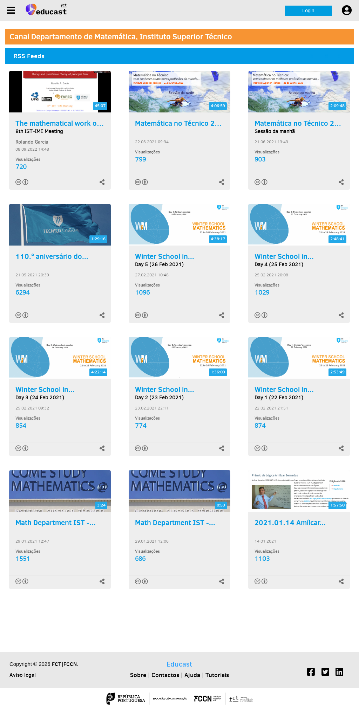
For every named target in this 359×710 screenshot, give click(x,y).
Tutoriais (217, 675)
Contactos (165, 675)
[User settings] (346, 10)
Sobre (138, 675)
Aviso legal (22, 674)
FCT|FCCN (64, 664)
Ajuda (192, 675)
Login (308, 10)
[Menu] (11, 10)
